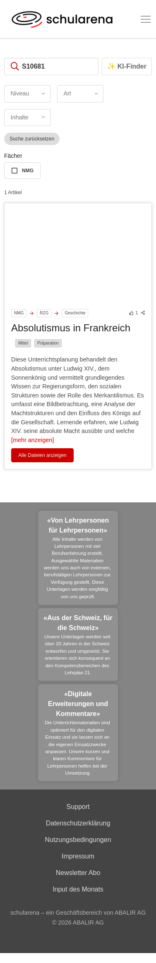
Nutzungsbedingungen (78, 839)
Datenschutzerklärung (78, 823)
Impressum (78, 856)
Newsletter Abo (78, 872)
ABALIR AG (88, 922)
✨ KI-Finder (126, 66)
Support (77, 806)
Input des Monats (78, 889)
